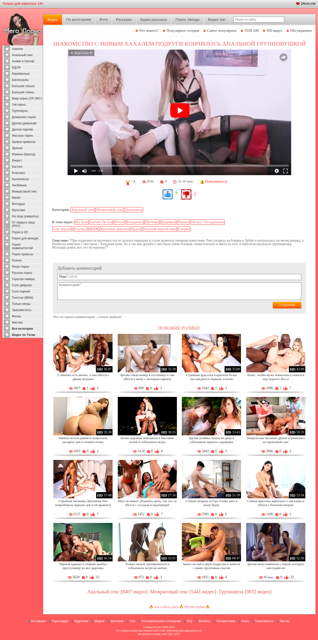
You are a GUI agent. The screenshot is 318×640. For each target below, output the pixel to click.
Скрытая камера (23, 279)
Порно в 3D (20, 232)
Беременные (21, 73)
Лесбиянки (19, 185)
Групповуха (20, 111)
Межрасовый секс (24, 191)
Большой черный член (159, 229)
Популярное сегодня (183, 30)
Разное (17, 260)
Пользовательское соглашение (161, 621)
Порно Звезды (188, 20)
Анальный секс (22, 55)
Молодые (18, 204)
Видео (52, 20)
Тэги (132, 621)
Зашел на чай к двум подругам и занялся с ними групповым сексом (211, 566)
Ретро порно (20, 266)
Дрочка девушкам (24, 123)
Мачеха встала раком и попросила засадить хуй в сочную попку (83, 440)
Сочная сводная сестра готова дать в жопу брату (211, 503)
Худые (136, 229)
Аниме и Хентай (23, 61)
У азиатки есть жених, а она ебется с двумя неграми (83, 377)
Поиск (245, 621)
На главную (38, 621)
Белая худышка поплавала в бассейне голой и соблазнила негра (147, 440)
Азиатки (17, 49)
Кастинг (17, 166)
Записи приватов (23, 142)
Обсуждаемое (301, 30)
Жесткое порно (22, 135)
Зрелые (17, 148)
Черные (183, 222)
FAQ (190, 621)
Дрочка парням (22, 129)
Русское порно (22, 273)
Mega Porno (153, 627)
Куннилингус (20, 179)
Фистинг (17, 322)
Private (119, 222)
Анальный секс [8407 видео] (117, 591)
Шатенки (152, 222)
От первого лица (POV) (23, 224)
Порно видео (60, 621)
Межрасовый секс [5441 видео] (183, 591)
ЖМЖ (94, 229)
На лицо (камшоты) (25, 216)
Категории (117, 621)
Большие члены (23, 92)
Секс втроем (62, 229)
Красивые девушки (115, 229)
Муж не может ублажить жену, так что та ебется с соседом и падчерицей (147, 503)
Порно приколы (22, 254)
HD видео (274, 30)
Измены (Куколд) (23, 154)
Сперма (184, 229)
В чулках (80, 229)
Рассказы (124, 20)
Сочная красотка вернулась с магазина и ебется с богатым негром (275, 503)
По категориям (78, 20)
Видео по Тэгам (23, 335)
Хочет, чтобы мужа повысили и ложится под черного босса (275, 377)
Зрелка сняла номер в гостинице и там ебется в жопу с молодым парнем (147, 377)
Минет (16, 197)
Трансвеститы (21, 310)
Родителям (81, 621)
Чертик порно (194, 607)
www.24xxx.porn (166, 607)
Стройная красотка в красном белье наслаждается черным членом (211, 377)
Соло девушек (22, 285)
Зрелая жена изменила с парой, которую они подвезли (275, 566)
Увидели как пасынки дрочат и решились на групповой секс (275, 440)
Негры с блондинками (207, 222)
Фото (103, 20)
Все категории (22, 328)
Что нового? (149, 30)
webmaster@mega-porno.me (184, 630)
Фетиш (16, 316)
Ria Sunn (81, 222)
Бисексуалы (20, 80)
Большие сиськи (23, 86)
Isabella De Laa (101, 222)
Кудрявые (168, 222)
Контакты (204, 621)
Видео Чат (217, 20)
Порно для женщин (25, 238)
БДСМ (16, 67)
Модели (99, 621)
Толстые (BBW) (22, 297)
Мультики (18, 210)
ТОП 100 (252, 30)
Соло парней (21, 291)
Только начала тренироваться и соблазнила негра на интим (147, 566)
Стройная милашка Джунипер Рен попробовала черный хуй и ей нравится (83, 503)
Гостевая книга (225, 621)
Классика (18, 173)
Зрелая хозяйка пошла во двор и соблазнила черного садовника (211, 440)
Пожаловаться (264, 621)
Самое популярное (222, 30)
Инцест (17, 160)
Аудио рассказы (153, 20)
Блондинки (135, 222)
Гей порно (19, 104)
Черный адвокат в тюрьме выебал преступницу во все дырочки (83, 566)
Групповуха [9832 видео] (245, 591)
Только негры (21, 304)
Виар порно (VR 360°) (27, 98)
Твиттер (284, 621)
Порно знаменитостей (22, 246)
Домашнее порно (24, 117)
